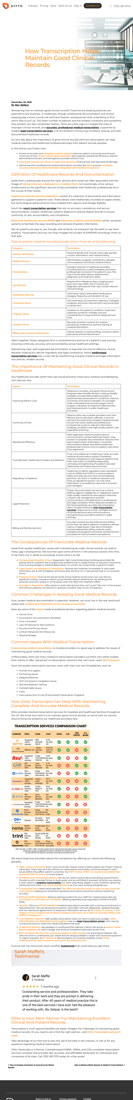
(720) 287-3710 (122, 6)
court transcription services (39, 208)
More (53, 5)
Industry (33, 5)
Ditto (12, 6)
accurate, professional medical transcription (72, 127)
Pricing (44, 5)
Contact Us (92, 5)
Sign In (78, 5)
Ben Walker (22, 105)
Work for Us (65, 5)
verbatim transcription (48, 882)
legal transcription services (37, 130)
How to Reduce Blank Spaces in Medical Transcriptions (98, 1065)
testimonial (68, 946)
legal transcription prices (90, 921)
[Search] (110, 6)
